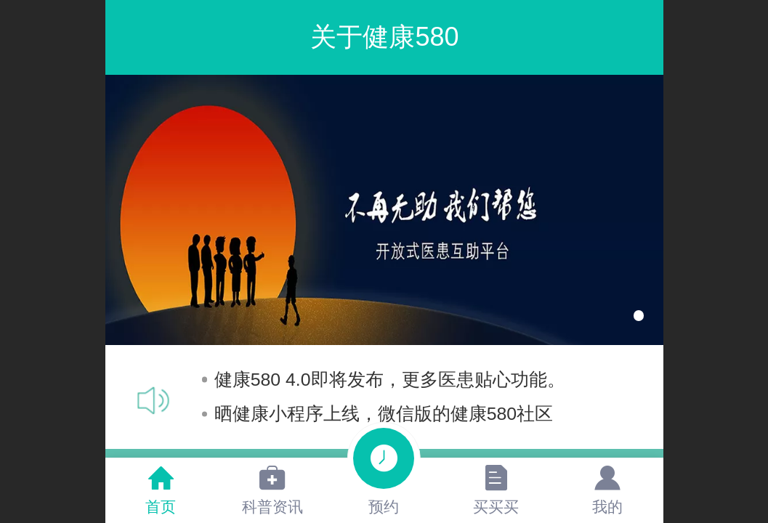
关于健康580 (384, 37)
